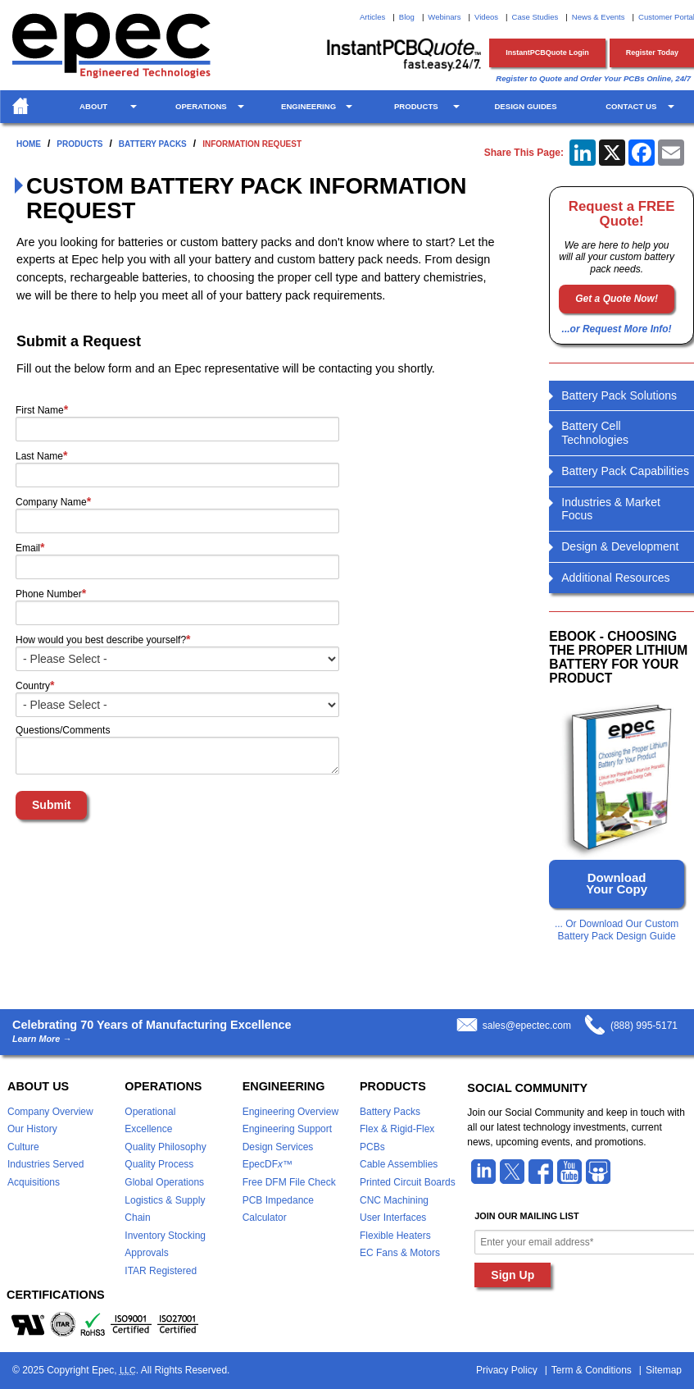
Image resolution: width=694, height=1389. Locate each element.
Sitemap (664, 1370)
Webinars (444, 16)
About (93, 106)
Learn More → (41, 1039)
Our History (32, 1129)
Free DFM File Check (289, 1182)
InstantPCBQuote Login (547, 52)
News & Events (598, 16)
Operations (201, 106)
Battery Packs (153, 143)
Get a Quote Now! (616, 298)
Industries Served (45, 1164)
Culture (23, 1147)
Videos (486, 16)
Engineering (308, 106)
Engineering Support (287, 1129)
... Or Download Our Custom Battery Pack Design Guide (616, 929)
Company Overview (50, 1111)
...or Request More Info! (617, 329)
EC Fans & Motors (400, 1253)
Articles (372, 16)
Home (28, 143)
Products (416, 106)
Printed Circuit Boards (408, 1182)
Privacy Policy (507, 1370)
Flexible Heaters (395, 1235)
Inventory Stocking (165, 1235)
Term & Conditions (591, 1370)
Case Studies (535, 16)
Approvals (146, 1253)
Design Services (278, 1147)
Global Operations (164, 1182)
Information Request (252, 143)
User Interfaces (393, 1217)
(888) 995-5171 (644, 1025)
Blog (407, 16)
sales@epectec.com (527, 1025)
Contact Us (631, 106)
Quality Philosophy (165, 1147)
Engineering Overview (290, 1111)
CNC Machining (394, 1200)
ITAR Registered (161, 1271)
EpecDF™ (268, 1164)
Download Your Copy (616, 883)
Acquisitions (33, 1182)
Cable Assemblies (399, 1164)
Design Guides (525, 106)
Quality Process (159, 1164)
